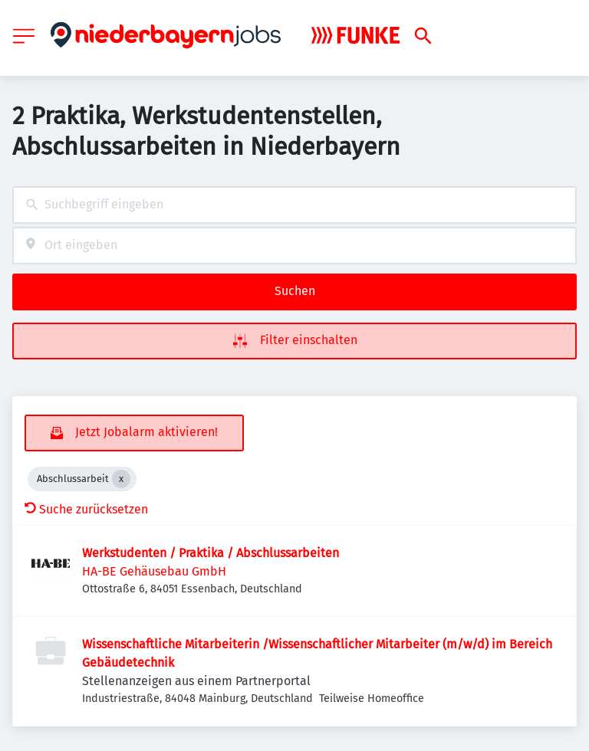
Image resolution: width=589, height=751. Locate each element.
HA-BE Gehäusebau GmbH (154, 571)
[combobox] (294, 205)
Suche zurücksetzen (86, 509)
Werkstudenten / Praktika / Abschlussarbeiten (210, 553)
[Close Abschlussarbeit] (121, 479)
